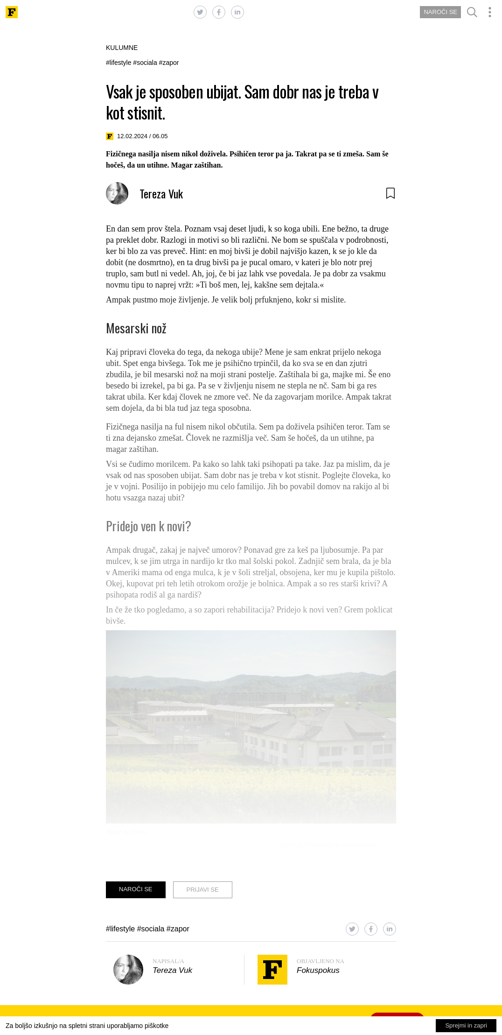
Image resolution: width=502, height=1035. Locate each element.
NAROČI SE (440, 11)
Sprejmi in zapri (466, 1025)
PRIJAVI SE (203, 889)
